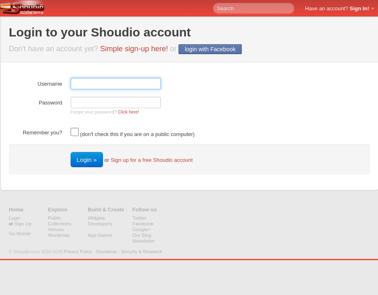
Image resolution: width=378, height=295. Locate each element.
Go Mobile (20, 233)
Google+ (142, 229)
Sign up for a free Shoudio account (152, 160)
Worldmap (59, 235)
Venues (56, 229)
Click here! (128, 111)
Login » (87, 159)
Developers (100, 223)
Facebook (143, 223)
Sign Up (23, 223)
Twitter (140, 217)
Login (15, 217)
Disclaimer (106, 251)
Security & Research (141, 251)
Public (54, 217)
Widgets (96, 217)
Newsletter (144, 240)
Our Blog (142, 235)
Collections (59, 223)
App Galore (100, 235)
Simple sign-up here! (134, 49)
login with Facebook (210, 49)
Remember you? (42, 132)
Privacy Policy (78, 251)
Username (50, 84)
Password (50, 103)
